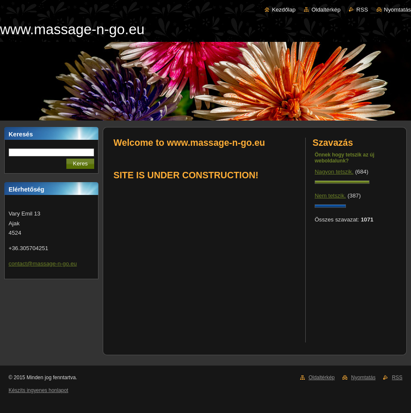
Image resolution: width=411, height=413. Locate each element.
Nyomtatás (397, 9)
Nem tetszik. (330, 195)
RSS (362, 9)
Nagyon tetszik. (334, 171)
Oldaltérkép (325, 9)
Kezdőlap (283, 9)
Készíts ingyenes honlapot (38, 390)
